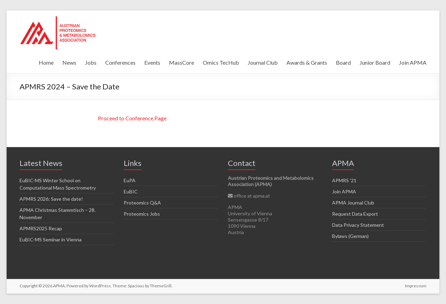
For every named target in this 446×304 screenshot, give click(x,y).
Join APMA (412, 62)
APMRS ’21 (344, 180)
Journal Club (263, 62)
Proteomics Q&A (142, 203)
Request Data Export (355, 214)
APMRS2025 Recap (41, 228)
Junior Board (375, 62)
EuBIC (131, 191)
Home (46, 62)
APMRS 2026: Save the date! (51, 199)
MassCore (181, 62)
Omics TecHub (221, 62)
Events (152, 62)
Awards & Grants (306, 62)
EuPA (130, 180)
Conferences (120, 62)
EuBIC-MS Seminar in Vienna (51, 239)
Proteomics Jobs (142, 214)
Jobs (91, 62)
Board (343, 62)
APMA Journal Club (353, 203)
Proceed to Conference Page (132, 118)
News (69, 62)
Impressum (415, 285)
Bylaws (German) (350, 236)
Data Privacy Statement (358, 225)
